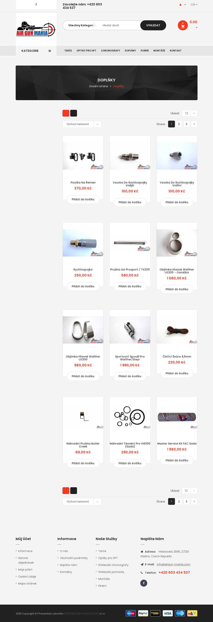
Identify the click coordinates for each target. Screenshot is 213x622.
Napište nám (68, 565)
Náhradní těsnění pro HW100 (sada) (130, 445)
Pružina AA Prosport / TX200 (130, 269)
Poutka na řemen (83, 182)
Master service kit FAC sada (177, 443)
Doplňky (130, 50)
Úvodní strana (98, 86)
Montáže (159, 50)
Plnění (145, 50)
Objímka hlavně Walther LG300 (83, 358)
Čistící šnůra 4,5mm (177, 356)
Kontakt (175, 50)
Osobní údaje (27, 576)
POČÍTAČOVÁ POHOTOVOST (81, 613)
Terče (68, 50)
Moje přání (25, 570)
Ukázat (175, 113)
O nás (64, 551)
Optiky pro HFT (86, 50)
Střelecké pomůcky (111, 572)
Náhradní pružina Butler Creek (83, 445)
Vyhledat (153, 25)
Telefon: (150, 572)
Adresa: (150, 551)
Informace (25, 551)
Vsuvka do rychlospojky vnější (130, 184)
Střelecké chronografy (113, 565)
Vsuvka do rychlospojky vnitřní (177, 184)
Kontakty (66, 572)
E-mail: (149, 564)
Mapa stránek (27, 583)
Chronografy (110, 50)
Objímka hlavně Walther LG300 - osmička (177, 271)
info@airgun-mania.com (173, 564)
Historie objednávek (26, 560)
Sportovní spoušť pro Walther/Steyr (130, 358)
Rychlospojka (83, 269)
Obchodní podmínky (74, 558)
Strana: (161, 124)
